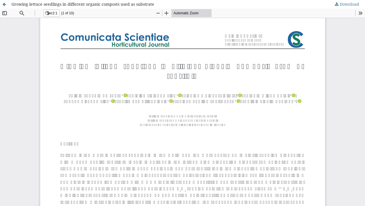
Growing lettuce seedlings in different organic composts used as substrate (82, 4)
